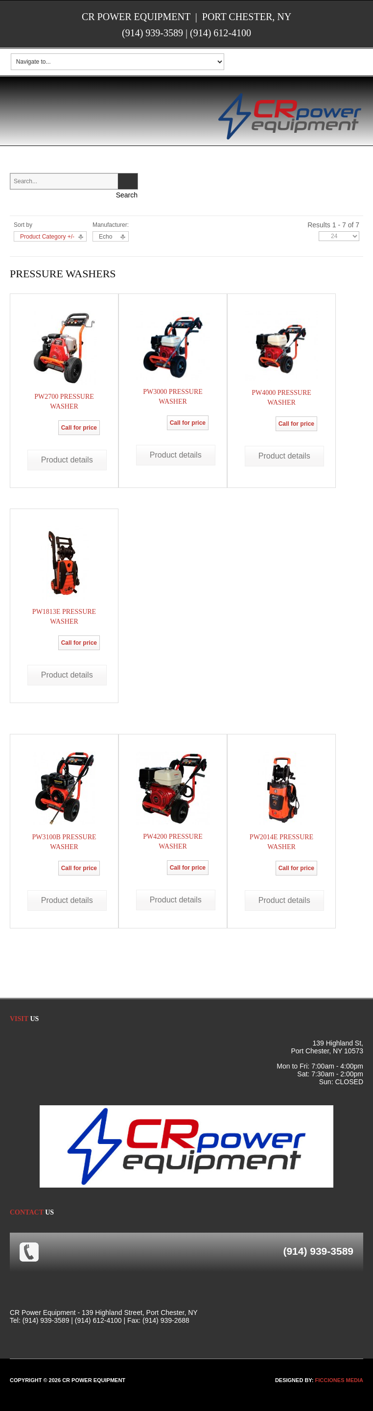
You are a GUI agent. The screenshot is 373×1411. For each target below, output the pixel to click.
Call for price (79, 427)
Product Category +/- (47, 236)
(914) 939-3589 (152, 32)
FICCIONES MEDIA (339, 1380)
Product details (67, 460)
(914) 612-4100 (220, 32)
